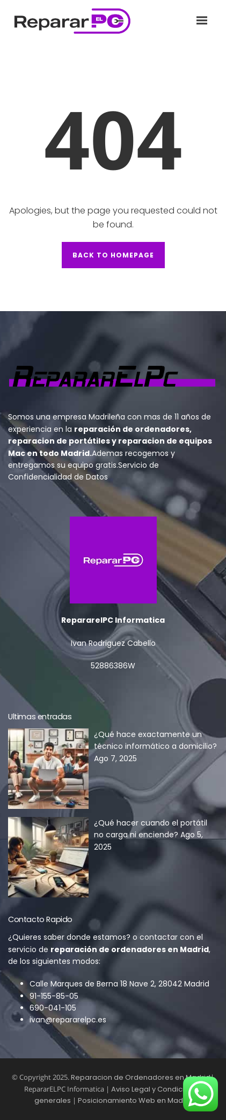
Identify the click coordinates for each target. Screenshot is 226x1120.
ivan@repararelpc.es (68, 1019)
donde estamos (96, 937)
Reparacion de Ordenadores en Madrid (140, 1077)
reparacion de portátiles (59, 441)
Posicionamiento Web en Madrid (135, 1100)
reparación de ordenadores (131, 429)
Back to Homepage (113, 255)
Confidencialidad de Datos (58, 476)
